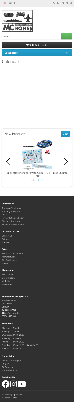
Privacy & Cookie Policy (13, 217)
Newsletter (7, 284)
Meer (65, 133)
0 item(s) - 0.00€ (37, 45)
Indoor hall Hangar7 (11, 360)
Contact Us (7, 235)
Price (4, 214)
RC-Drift (5, 363)
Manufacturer (8, 256)
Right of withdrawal (11, 221)
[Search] (31, 36)
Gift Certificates (9, 260)
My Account (7, 274)
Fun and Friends (9, 370)
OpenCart (17, 394)
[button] (66, 161)
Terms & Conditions (11, 208)
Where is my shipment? (13, 224)
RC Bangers (7, 367)
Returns (5, 239)
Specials (5, 263)
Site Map (6, 242)
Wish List (6, 281)
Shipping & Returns (11, 211)
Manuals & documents (12, 253)
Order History (8, 277)
